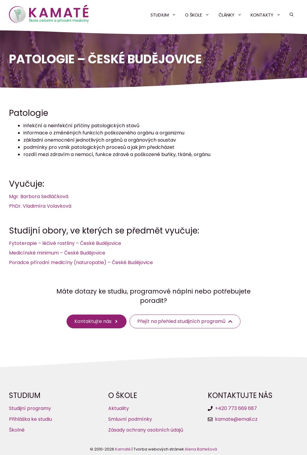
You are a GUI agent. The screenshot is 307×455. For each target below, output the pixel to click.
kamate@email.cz (236, 419)
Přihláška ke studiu (30, 419)
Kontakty (268, 15)
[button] (291, 15)
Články (232, 15)
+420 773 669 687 (236, 408)
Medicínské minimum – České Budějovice (57, 252)
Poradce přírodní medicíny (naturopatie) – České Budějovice (81, 262)
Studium (165, 15)
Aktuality (118, 408)
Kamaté (123, 449)
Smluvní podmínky (130, 419)
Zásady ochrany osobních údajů (145, 429)
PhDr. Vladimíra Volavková (40, 206)
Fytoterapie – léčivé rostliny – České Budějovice (65, 243)
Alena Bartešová (201, 449)
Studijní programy (30, 408)
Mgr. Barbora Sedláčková (38, 196)
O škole (199, 15)
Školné (17, 429)
